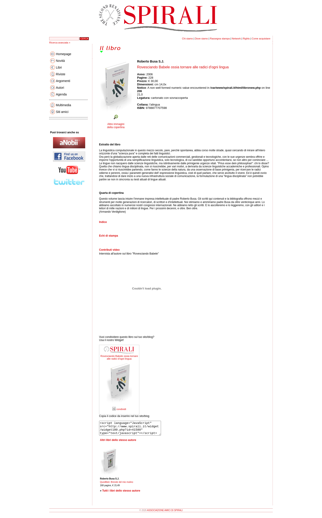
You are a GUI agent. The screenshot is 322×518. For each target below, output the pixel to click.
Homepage (63, 54)
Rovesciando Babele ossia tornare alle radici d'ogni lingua (119, 357)
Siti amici (62, 112)
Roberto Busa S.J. (150, 61)
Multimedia (63, 105)
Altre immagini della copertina (116, 126)
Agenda (61, 94)
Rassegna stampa (220, 38)
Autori (60, 87)
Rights (246, 38)
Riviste (60, 74)
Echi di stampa (108, 235)
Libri (59, 67)
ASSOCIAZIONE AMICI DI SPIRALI (165, 513)
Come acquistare (261, 38)
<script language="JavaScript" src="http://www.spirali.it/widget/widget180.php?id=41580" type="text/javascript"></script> (133, 429)
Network (236, 38)
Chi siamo (187, 38)
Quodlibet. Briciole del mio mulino (116, 484)
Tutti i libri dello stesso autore (121, 493)
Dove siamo (201, 38)
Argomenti (63, 81)
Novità (60, 61)
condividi (119, 409)
